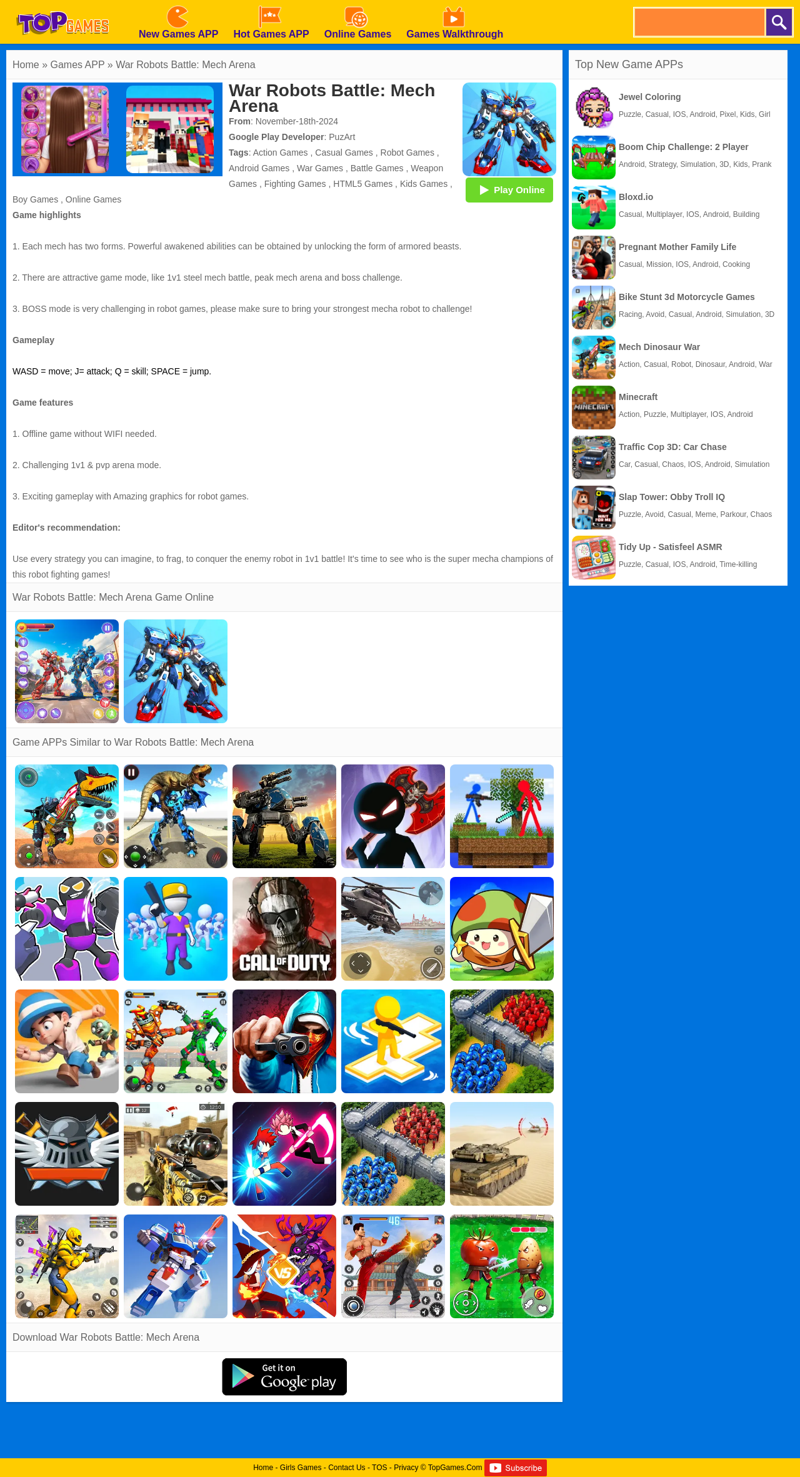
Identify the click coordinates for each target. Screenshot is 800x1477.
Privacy (406, 1467)
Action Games (280, 153)
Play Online (509, 189)
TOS (379, 1467)
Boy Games (35, 199)
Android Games (259, 168)
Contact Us (346, 1467)
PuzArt (342, 137)
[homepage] (62, 4)
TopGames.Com (455, 1467)
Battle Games (377, 168)
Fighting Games (295, 184)
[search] (698, 22)
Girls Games (301, 1467)
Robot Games (407, 153)
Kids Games (424, 184)
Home (25, 64)
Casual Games (344, 153)
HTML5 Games (362, 184)
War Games (320, 168)
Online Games (93, 199)
